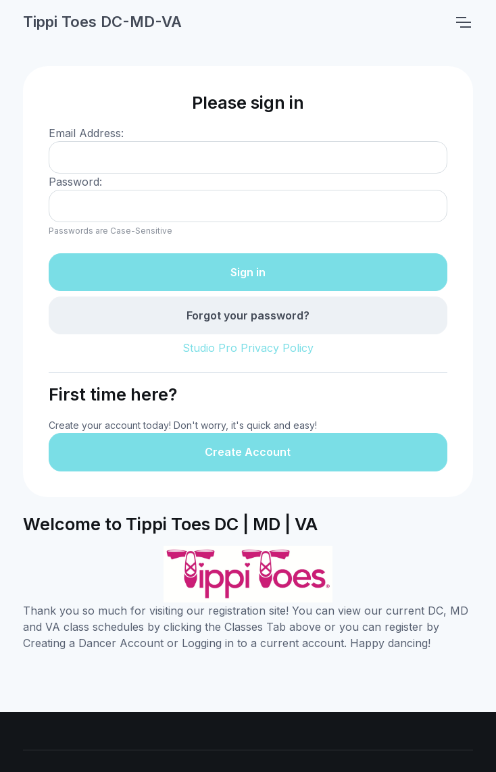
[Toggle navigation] (463, 22)
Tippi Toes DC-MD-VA (102, 21)
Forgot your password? (248, 315)
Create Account (248, 452)
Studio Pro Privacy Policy (248, 348)
